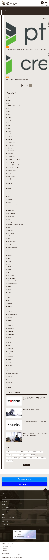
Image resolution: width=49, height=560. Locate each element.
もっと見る (26, 464)
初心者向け (10, 460)
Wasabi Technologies (13, 373)
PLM (9, 125)
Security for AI (11, 134)
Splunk (9, 342)
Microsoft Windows (12, 283)
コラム (9, 454)
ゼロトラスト (11, 148)
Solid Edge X (11, 334)
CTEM (9, 117)
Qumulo (9, 320)
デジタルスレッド (12, 156)
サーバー (10, 139)
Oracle (9, 309)
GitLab (9, 252)
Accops (9, 188)
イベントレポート (12, 136)
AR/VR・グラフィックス (14, 105)
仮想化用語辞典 (23, 457)
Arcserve (10, 199)
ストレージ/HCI (6, 507)
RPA (9, 128)
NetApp (9, 286)
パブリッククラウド (13, 170)
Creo (9, 227)
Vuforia (9, 370)
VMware (10, 368)
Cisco (9, 219)
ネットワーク (11, 162)
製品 (4, 493)
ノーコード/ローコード (13, 165)
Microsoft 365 (11, 275)
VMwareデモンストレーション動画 (15, 451)
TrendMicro (10, 356)
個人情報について (7, 546)
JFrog (9, 272)
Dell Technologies (12, 241)
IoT (8, 122)
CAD (9, 108)
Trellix (9, 354)
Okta (9, 300)
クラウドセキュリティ (38, 451)
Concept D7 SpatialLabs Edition (16, 224)
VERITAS (10, 365)
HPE (9, 258)
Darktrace (10, 236)
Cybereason (11, 233)
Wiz (8, 379)
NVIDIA (9, 292)
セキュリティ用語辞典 (30, 454)
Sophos (9, 340)
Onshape (10, 306)
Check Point (11, 216)
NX (8, 295)
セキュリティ (11, 145)
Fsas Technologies (12, 247)
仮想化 (9, 173)
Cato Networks (11, 213)
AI (8, 97)
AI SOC (9, 100)
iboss (9, 264)
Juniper (9, 269)
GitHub (9, 250)
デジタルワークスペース (14, 159)
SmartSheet (11, 328)
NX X (9, 297)
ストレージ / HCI (12, 142)
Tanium (9, 345)
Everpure (10, 317)
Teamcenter (10, 348)
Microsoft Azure (11, 278)
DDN (9, 238)
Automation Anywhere (13, 205)
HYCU (9, 261)
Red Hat (10, 323)
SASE (9, 131)
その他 (9, 179)
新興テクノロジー (12, 176)
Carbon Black (11, 210)
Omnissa (10, 303)
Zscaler (9, 387)
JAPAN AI (10, 266)
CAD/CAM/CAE (5, 521)
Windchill (10, 376)
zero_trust (28, 451)
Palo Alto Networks (12, 314)
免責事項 (5, 550)
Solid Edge (10, 331)
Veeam (9, 362)
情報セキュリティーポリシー (9, 543)
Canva (9, 208)
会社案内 (5, 548)
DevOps (10, 120)
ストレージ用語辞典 (18, 454)
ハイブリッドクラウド (13, 167)
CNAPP (9, 114)
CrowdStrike (11, 230)
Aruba (9, 202)
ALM (9, 103)
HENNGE (10, 255)
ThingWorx (10, 351)
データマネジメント (13, 150)
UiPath (9, 359)
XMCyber (10, 382)
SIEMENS (10, 326)
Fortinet (9, 244)
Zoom (9, 385)
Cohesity (10, 222)
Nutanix (9, 289)
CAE (9, 111)
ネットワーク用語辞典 (13, 457)
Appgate (10, 193)
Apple (9, 196)
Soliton (9, 337)
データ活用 (10, 153)
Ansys (9, 191)
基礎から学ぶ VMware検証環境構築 (38, 457)
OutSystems (11, 311)
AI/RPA (3, 514)
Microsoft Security (12, 281)
